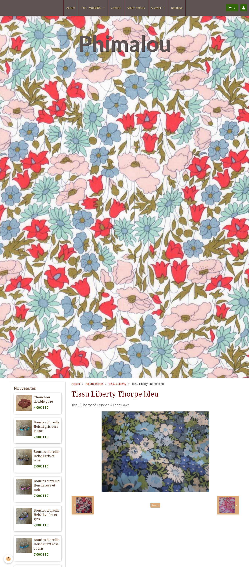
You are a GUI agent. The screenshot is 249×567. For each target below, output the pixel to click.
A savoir (156, 8)
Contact (116, 8)
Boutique (177, 8)
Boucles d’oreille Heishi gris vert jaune (46, 426)
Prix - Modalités (91, 8)
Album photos (136, 8)
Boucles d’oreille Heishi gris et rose (46, 456)
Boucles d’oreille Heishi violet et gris (46, 514)
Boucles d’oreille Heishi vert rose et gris (46, 544)
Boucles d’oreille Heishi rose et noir (46, 485)
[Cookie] (8, 558)
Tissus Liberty (117, 384)
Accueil (70, 8)
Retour (155, 505)
